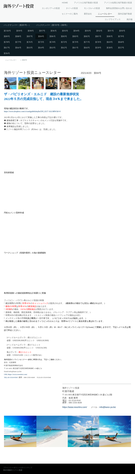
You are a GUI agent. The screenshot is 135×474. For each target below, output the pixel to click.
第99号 (19, 31)
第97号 (42, 31)
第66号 (18, 47)
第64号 (41, 47)
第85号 (64, 36)
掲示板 (130, 19)
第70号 (98, 42)
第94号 (76, 31)
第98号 (31, 31)
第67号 (7, 47)
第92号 (99, 31)
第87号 (30, 36)
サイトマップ (27, 468)
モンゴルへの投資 (92, 8)
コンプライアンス (113, 19)
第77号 (18, 42)
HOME (65, 2)
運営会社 (88, 14)
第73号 (75, 42)
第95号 (65, 31)
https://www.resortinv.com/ (74, 407)
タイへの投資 (72, 8)
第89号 (7, 36)
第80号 (110, 36)
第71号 (87, 42)
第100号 (7, 31)
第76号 (30, 42)
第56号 (7, 53)
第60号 (87, 47)
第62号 (64, 47)
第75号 (41, 42)
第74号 (52, 42)
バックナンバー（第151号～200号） (52, 25)
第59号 (98, 47)
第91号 (111, 31)
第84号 (41, 36)
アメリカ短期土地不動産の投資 (118, 2)
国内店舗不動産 (125, 14)
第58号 (110, 47)
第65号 (30, 47)
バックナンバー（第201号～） (17, 25)
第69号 (110, 42)
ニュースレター (105, 14)
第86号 (52, 36)
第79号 (121, 36)
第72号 (64, 42)
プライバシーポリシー (12, 468)
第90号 (122, 31)
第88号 (18, 36)
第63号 (52, 47)
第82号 (87, 36)
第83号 (75, 36)
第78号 (7, 42)
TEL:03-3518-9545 (11, 377)
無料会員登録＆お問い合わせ (119, 8)
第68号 (121, 42)
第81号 (98, 36)
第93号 (88, 31)
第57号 (121, 47)
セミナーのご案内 (70, 14)
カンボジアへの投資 (51, 8)
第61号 (75, 47)
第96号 (53, 31)
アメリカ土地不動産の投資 (86, 2)
